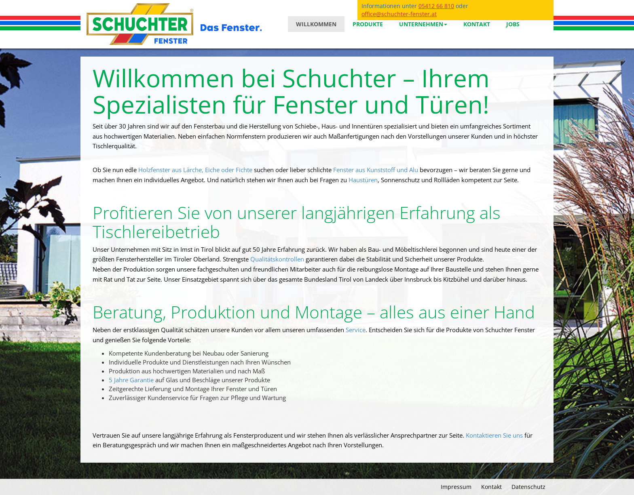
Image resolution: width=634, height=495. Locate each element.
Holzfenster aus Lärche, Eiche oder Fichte (195, 170)
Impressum (456, 487)
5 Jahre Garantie (131, 380)
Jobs (513, 24)
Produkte (368, 24)
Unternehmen (423, 24)
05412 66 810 (436, 6)
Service (356, 330)
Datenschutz (528, 487)
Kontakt (476, 24)
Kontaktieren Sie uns (494, 435)
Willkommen (316, 24)
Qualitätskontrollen (278, 259)
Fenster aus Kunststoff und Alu (375, 170)
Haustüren (363, 180)
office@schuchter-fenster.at (399, 14)
